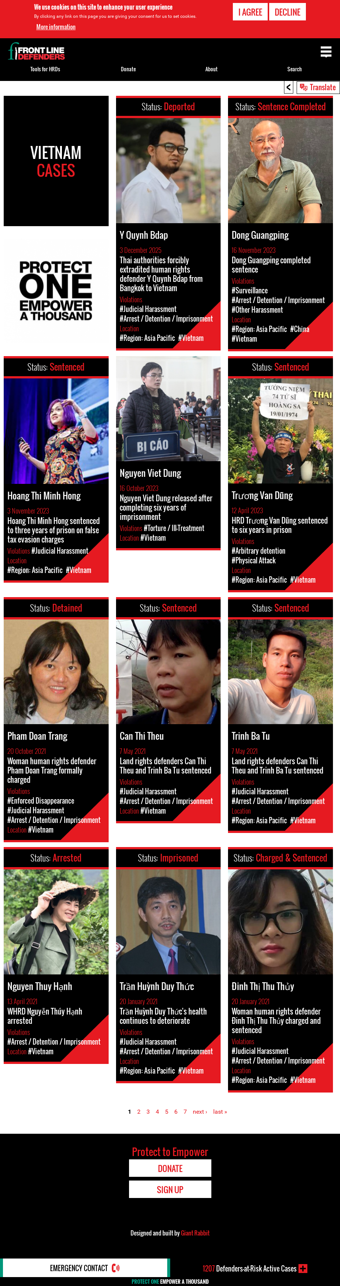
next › (200, 1111)
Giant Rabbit (195, 1232)
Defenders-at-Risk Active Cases (250, 1268)
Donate (128, 69)
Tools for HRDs (45, 69)
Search (294, 69)
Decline (287, 12)
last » (220, 1111)
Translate (323, 87)
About (211, 69)
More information (56, 26)
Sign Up (170, 1189)
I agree (250, 12)
